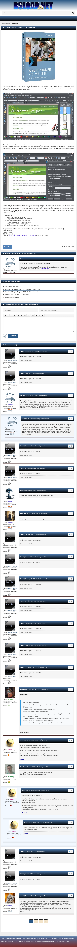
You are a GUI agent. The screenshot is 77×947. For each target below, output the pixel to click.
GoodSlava (23, 767)
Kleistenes (23, 689)
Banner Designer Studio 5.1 (12, 297)
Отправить (13, 335)
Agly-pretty (23, 513)
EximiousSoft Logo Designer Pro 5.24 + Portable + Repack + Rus (22, 289)
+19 (8, 246)
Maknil (22, 896)
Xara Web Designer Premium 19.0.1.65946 (22, 235)
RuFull (22, 351)
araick (22, 490)
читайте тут (45, 269)
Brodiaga (22, 395)
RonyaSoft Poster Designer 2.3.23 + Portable (17, 294)
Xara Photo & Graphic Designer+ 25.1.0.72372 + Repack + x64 (21, 292)
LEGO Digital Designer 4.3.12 (13, 286)
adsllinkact (23, 740)
